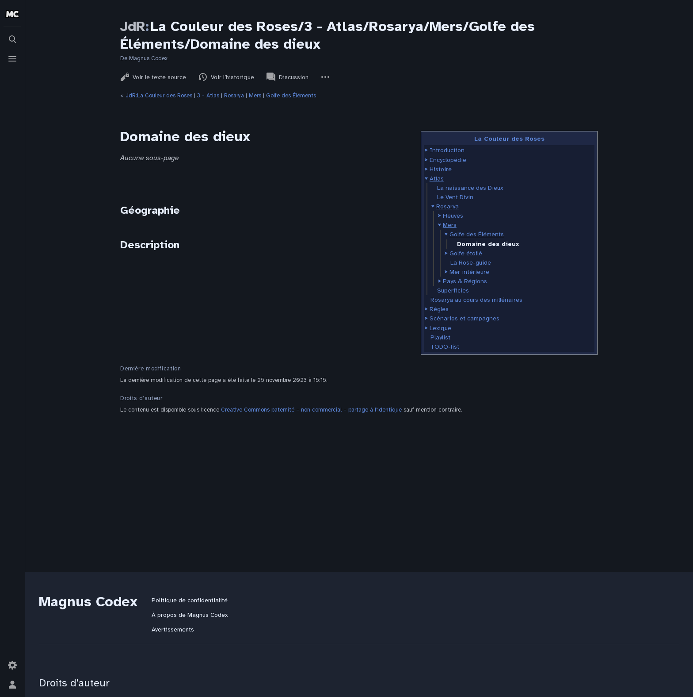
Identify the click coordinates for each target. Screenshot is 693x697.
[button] (426, 150)
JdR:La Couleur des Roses (159, 95)
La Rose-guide (470, 262)
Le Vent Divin (455, 197)
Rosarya (234, 95)
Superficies (453, 290)
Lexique (440, 328)
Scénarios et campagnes (464, 318)
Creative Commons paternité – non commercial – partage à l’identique (311, 409)
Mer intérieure (469, 272)
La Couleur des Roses (509, 138)
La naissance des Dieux (470, 188)
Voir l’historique (226, 77)
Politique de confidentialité (190, 600)
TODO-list (444, 346)
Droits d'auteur (74, 682)
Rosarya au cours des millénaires (476, 300)
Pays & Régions (465, 281)
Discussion (287, 77)
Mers (255, 95)
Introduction (447, 150)
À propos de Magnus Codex (190, 615)
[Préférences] (12, 665)
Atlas (437, 178)
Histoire (441, 169)
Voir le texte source (153, 77)
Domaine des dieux (488, 244)
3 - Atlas (208, 95)
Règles (439, 309)
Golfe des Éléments (291, 95)
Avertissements (173, 629)
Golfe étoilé (465, 253)
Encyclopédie (448, 160)
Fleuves (453, 215)
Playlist (440, 337)
